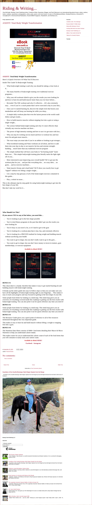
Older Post (60, 364)
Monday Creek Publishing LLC (73, 30)
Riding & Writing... (20, 8)
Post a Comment (8, 358)
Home (33, 364)
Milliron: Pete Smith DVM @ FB (73, 33)
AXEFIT (6, 76)
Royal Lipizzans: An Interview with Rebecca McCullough (21, 475)
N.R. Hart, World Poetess (14, 489)
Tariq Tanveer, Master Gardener (16, 454)
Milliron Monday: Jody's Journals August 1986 (19, 496)
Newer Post (6, 364)
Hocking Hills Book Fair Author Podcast (75, 28)
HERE (39, 249)
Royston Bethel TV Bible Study (73, 24)
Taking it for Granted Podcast (73, 35)
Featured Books (9, 351)
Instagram (37, 343)
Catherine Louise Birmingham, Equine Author (19, 468)
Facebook (29, 343)
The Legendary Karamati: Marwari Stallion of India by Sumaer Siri (23, 482)
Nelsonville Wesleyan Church (73, 26)
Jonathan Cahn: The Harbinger (73, 21)
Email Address (6, 444)
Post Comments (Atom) (36, 368)
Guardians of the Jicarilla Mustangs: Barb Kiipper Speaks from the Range (23, 372)
